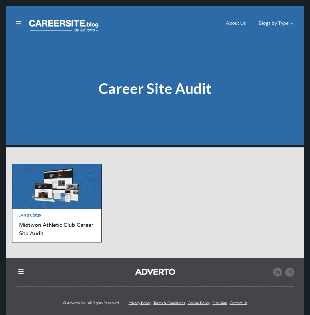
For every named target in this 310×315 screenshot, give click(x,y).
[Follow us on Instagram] (289, 272)
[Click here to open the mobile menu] (18, 23)
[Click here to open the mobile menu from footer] (21, 271)
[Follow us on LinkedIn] (277, 272)
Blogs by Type (276, 23)
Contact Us (238, 303)
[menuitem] (236, 22)
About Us (236, 23)
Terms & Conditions (169, 303)
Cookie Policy (199, 303)
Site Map (220, 303)
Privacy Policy (140, 303)
